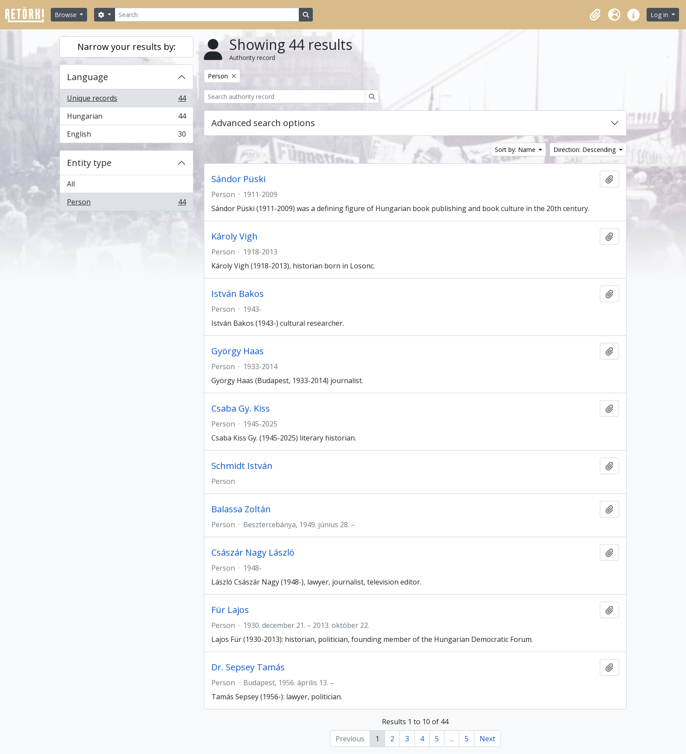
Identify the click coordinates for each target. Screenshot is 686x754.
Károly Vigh (234, 236)
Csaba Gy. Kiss (240, 408)
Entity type (89, 163)
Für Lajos (230, 610)
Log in (660, 15)
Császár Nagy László (252, 552)
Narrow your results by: (126, 47)
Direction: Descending (585, 149)
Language (87, 77)
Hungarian (126, 118)
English (126, 136)
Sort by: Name (516, 149)
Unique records (126, 100)
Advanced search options (263, 123)
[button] (595, 15)
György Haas (237, 351)
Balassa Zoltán (241, 509)
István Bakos (237, 294)
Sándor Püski (238, 179)
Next (487, 738)
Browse (66, 15)
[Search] (207, 14)
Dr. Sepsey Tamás (248, 667)
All (71, 184)
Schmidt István (242, 466)
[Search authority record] (284, 96)
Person (126, 204)
